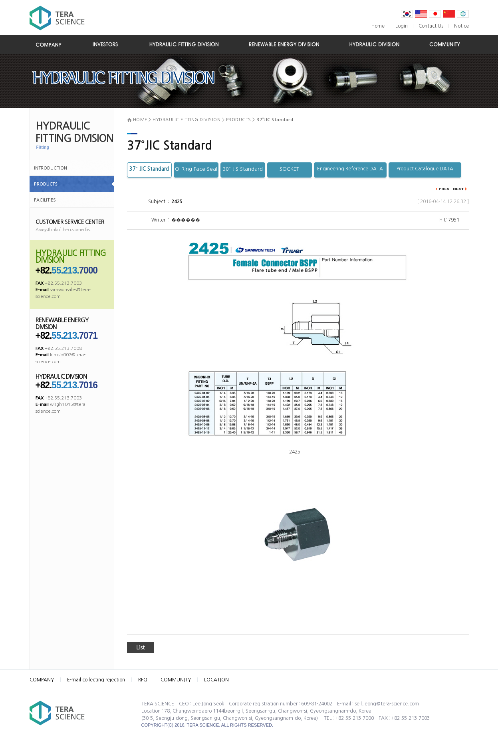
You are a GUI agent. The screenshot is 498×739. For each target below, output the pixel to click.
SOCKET (289, 169)
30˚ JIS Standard (242, 169)
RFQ (142, 679)
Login (401, 26)
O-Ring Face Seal (196, 169)
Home (378, 26)
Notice (461, 26)
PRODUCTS (46, 184)
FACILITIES (45, 200)
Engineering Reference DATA (350, 168)
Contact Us (431, 26)
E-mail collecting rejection (96, 679)
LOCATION (216, 679)
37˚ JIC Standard (149, 169)
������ (185, 220)
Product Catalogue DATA (425, 168)
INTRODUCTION (50, 168)
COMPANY (42, 679)
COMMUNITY (176, 679)
